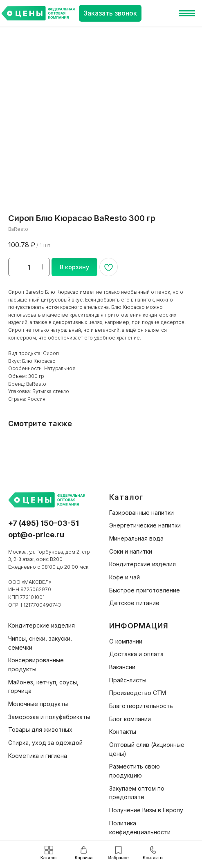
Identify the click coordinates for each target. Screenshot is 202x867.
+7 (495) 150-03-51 (43, 523)
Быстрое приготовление (144, 590)
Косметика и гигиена (37, 755)
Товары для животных (40, 729)
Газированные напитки (141, 512)
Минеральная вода (136, 538)
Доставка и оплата (136, 653)
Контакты (122, 731)
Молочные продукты (38, 703)
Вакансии (122, 667)
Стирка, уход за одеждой (45, 742)
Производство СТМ (137, 692)
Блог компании (130, 718)
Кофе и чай (124, 577)
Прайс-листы (127, 680)
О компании (125, 641)
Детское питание (134, 602)
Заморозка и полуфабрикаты (49, 716)
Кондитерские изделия (142, 564)
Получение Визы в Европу (146, 810)
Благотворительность (141, 705)
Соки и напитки (130, 551)
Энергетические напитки (145, 525)
